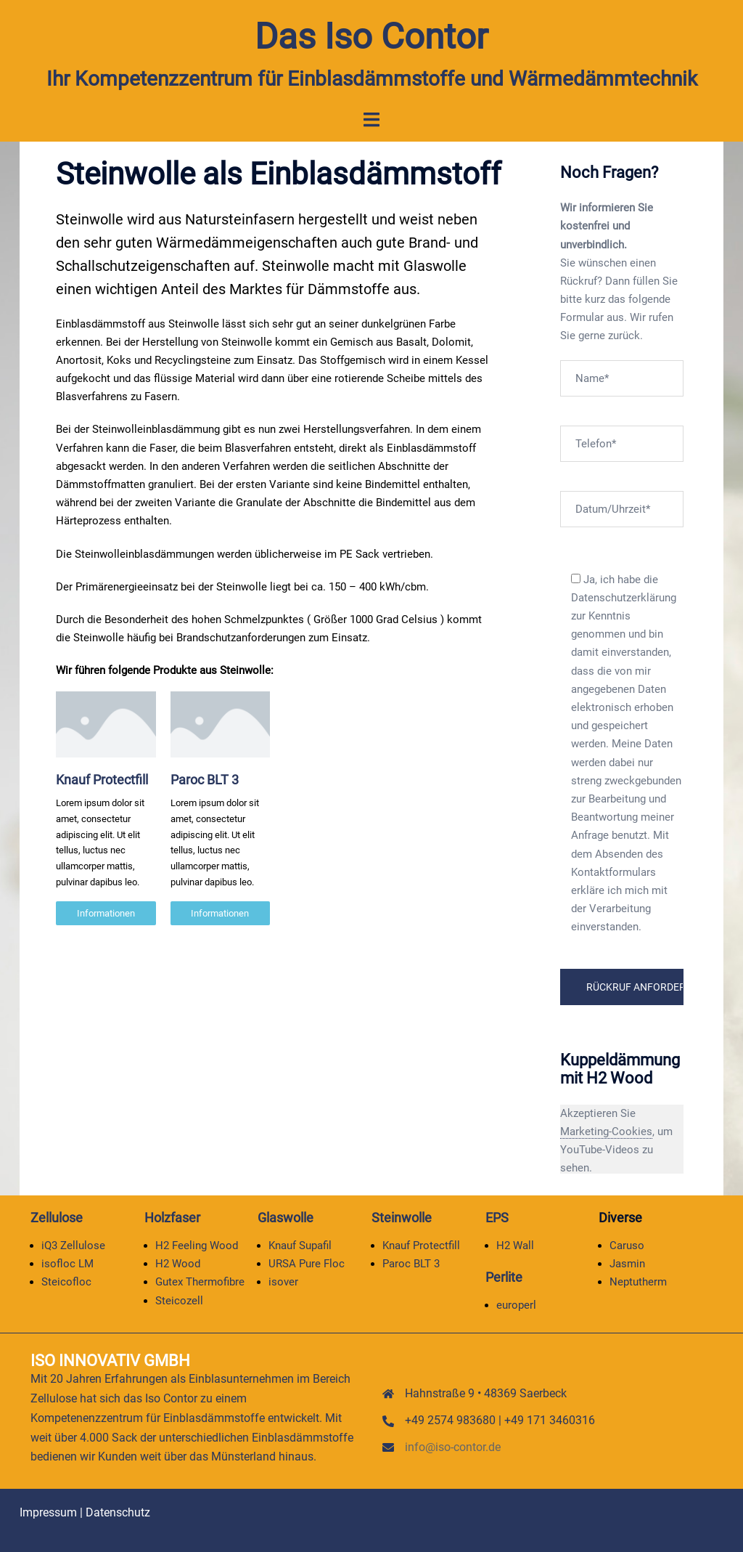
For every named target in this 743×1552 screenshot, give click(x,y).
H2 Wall (515, 1245)
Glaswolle (285, 1217)
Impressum (48, 1512)
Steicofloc (66, 1281)
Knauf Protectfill (102, 779)
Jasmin (627, 1263)
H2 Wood (177, 1263)
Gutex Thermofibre (200, 1281)
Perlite (503, 1277)
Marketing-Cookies (606, 1131)
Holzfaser (172, 1217)
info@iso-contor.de (453, 1446)
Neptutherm (638, 1281)
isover (283, 1281)
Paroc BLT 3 (205, 779)
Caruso (626, 1245)
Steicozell (179, 1300)
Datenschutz (118, 1512)
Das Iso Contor (372, 36)
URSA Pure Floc (306, 1263)
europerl (516, 1304)
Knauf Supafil (300, 1245)
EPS (497, 1217)
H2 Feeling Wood (196, 1245)
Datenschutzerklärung (623, 597)
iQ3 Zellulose (73, 1245)
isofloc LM (67, 1263)
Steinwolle (402, 1217)
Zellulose (56, 1217)
